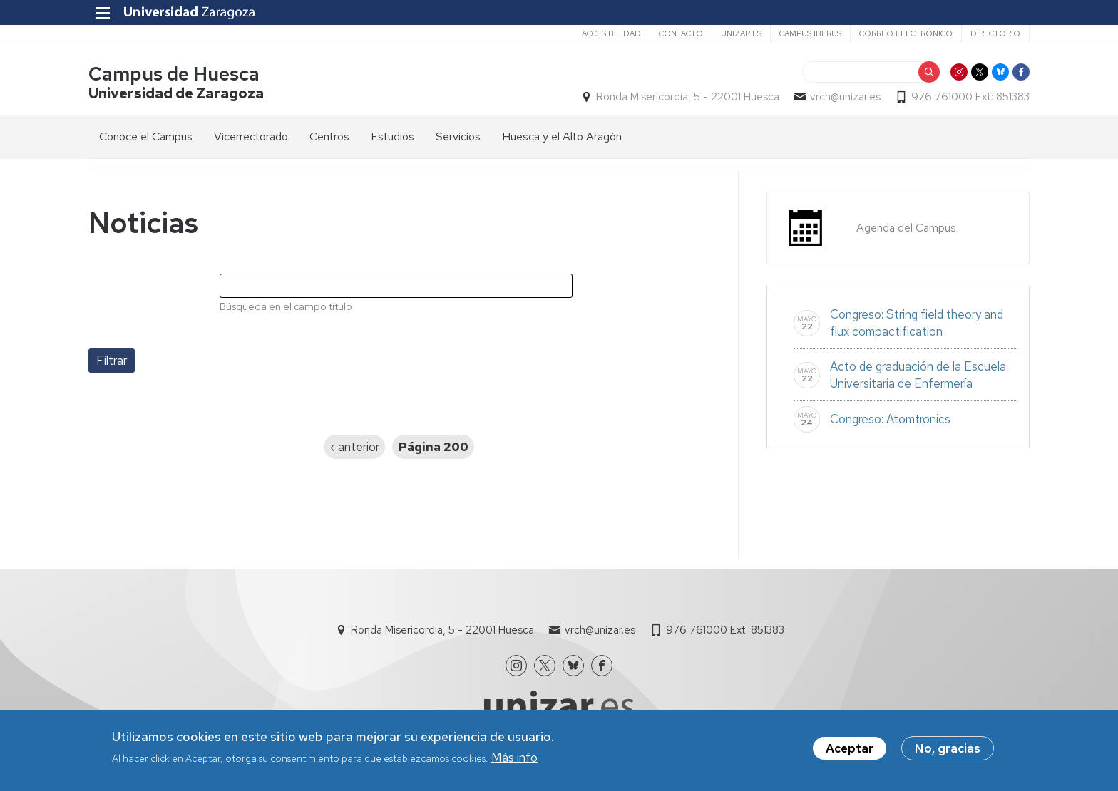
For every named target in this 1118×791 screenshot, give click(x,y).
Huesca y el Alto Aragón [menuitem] (562, 136)
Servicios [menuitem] (458, 136)
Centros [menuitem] (329, 136)
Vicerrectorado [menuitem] (251, 136)
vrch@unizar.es (845, 97)
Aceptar (849, 748)
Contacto (681, 33)
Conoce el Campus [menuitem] (146, 136)
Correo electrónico (906, 33)
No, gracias (947, 748)
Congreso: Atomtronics (890, 419)
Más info (514, 758)
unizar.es (741, 33)
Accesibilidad (611, 33)
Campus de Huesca (174, 73)
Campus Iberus (810, 33)
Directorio (995, 33)
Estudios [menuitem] (392, 136)
